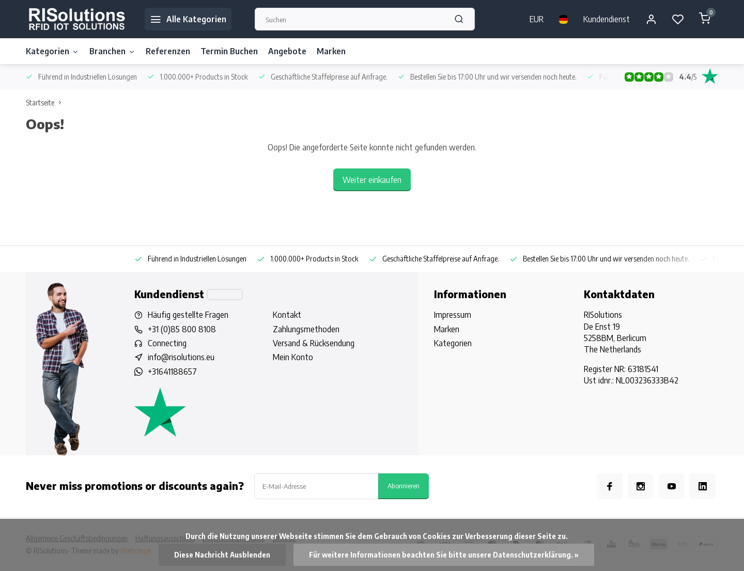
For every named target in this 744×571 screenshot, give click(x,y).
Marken (331, 51)
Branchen (112, 51)
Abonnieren (404, 485)
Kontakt (287, 315)
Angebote (287, 51)
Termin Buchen (229, 51)
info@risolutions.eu (181, 357)
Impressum (452, 315)
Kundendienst (606, 19)
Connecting (167, 343)
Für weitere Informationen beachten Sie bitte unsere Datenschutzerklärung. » (444, 554)
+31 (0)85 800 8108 (182, 329)
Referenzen (168, 51)
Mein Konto (293, 357)
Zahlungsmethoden (306, 329)
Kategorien (52, 51)
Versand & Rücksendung (313, 343)
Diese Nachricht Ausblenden (222, 554)
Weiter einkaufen (372, 180)
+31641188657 (172, 371)
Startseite (46, 102)
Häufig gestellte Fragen (188, 315)
